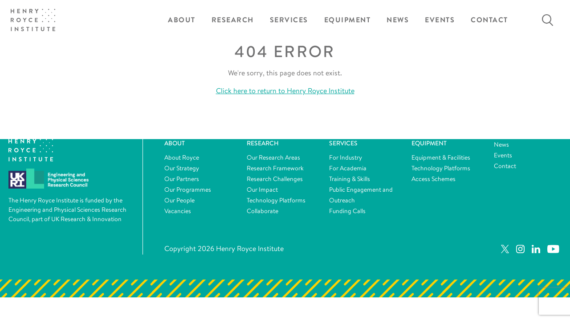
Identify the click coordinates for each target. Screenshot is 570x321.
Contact (489, 20)
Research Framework (275, 168)
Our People (179, 200)
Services (289, 20)
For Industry (345, 157)
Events (440, 20)
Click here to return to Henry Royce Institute (285, 90)
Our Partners (181, 179)
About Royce (181, 157)
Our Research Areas (273, 157)
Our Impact (262, 189)
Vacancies (177, 211)
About (181, 20)
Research (233, 20)
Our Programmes (187, 189)
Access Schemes (433, 179)
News (398, 20)
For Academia (347, 168)
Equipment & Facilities (440, 157)
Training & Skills (349, 179)
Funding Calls (347, 211)
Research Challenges (275, 179)
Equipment (347, 20)
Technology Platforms (276, 200)
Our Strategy (181, 168)
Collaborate (262, 211)
